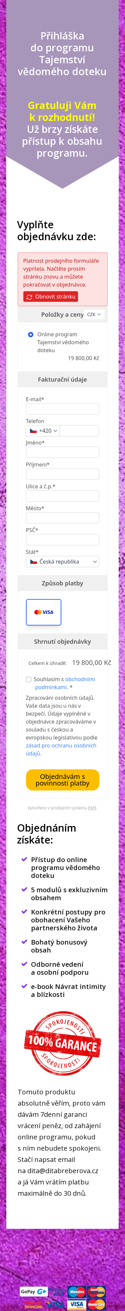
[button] (43, 612)
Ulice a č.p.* (41, 486)
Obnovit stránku (51, 296)
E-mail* (35, 399)
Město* (35, 508)
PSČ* (32, 530)
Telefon (35, 421)
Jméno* (35, 442)
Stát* (32, 552)
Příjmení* (38, 464)
